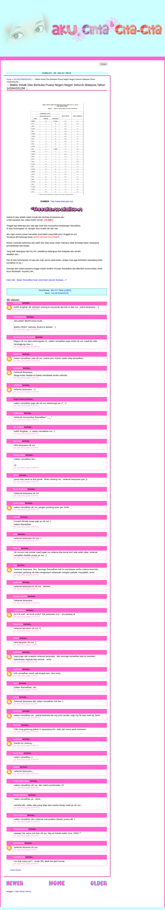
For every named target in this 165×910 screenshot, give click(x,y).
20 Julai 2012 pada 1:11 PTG (26, 392)
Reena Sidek (19, 455)
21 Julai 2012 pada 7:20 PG (25, 676)
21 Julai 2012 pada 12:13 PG (26, 631)
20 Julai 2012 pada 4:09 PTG (26, 496)
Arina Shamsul (20, 815)
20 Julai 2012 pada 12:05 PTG (27, 309)
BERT (16, 475)
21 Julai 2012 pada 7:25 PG (25, 690)
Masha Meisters (20, 795)
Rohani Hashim (20, 596)
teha (15, 534)
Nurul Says (18, 753)
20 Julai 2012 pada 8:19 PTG (26, 575)
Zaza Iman (18, 624)
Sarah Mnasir (19, 610)
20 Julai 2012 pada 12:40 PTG (27, 347)
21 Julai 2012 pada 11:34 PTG (27, 822)
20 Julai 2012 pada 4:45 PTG (26, 510)
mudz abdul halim (21, 781)
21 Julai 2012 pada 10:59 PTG (27, 808)
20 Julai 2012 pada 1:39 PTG (26, 420)
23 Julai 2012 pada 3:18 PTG (26, 864)
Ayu (15, 565)
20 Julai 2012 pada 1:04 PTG (26, 378)
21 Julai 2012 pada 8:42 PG (25, 704)
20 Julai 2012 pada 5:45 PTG (26, 527)
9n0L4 (16, 638)
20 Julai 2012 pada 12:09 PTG (27, 329)
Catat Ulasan (15, 870)
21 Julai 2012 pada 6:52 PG (25, 662)
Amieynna (17, 368)
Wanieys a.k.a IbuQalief (24, 337)
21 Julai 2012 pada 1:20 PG (25, 645)
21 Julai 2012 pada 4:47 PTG (26, 773)
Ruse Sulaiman (20, 489)
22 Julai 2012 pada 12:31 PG (26, 836)
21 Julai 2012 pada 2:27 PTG (26, 732)
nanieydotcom (19, 317)
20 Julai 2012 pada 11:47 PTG (27, 617)
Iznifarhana (18, 413)
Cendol (16, 517)
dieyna (16, 767)
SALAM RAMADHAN (22, 79)
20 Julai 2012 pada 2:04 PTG (26, 434)
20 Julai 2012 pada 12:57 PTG (27, 361)
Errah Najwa (19, 503)
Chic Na (17, 548)
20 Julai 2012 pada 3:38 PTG (26, 468)
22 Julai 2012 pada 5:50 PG (25, 850)
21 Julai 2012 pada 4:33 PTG (26, 759)
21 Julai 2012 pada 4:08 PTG (26, 745)
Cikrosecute (18, 843)
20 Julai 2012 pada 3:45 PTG (26, 482)
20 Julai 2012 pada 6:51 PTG (26, 541)
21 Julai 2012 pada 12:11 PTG (27, 718)
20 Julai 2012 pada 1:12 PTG (26, 406)
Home (8, 79)
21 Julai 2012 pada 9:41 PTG (26, 787)
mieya (16, 697)
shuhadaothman (20, 829)
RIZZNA (17, 725)
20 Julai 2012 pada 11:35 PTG (27, 603)
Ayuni (16, 683)
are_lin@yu (18, 427)
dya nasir (17, 441)
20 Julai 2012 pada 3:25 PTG (26, 448)
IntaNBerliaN (19, 857)
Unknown (17, 303)
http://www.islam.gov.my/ (62, 201)
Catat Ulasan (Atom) (22, 891)
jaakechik (17, 582)
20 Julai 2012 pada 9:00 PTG (26, 589)
